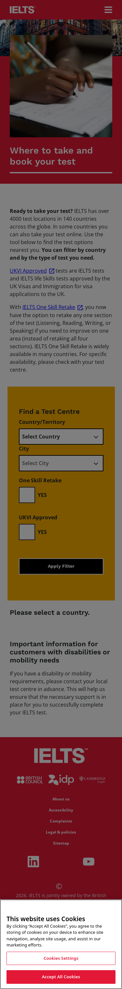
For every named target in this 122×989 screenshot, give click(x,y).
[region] (61, 944)
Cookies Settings (61, 958)
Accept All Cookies (61, 977)
